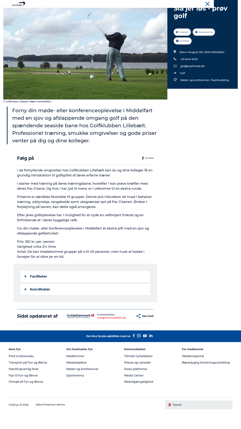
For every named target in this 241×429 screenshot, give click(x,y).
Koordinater (37, 306)
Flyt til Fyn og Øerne (23, 392)
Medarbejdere (77, 379)
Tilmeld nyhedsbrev (138, 373)
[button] (124, 333)
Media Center (134, 392)
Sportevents (76, 392)
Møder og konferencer (225, 3)
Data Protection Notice (51, 421)
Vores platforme (136, 386)
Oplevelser (70, 11)
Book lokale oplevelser (162, 11)
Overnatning (133, 11)
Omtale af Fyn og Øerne (26, 399)
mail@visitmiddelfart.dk (103, 334)
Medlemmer (76, 373)
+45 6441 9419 (188, 76)
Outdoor (89, 11)
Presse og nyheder (138, 379)
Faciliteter (36, 293)
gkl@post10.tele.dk (192, 83)
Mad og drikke (109, 11)
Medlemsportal (193, 373)
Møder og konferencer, (195, 97)
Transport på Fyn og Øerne (28, 379)
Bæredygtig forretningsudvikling (206, 379)
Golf (182, 90)
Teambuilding (220, 97)
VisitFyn (196, 3)
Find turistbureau (22, 373)
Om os (207, 3)
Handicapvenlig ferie (24, 386)
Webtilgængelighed (138, 399)
